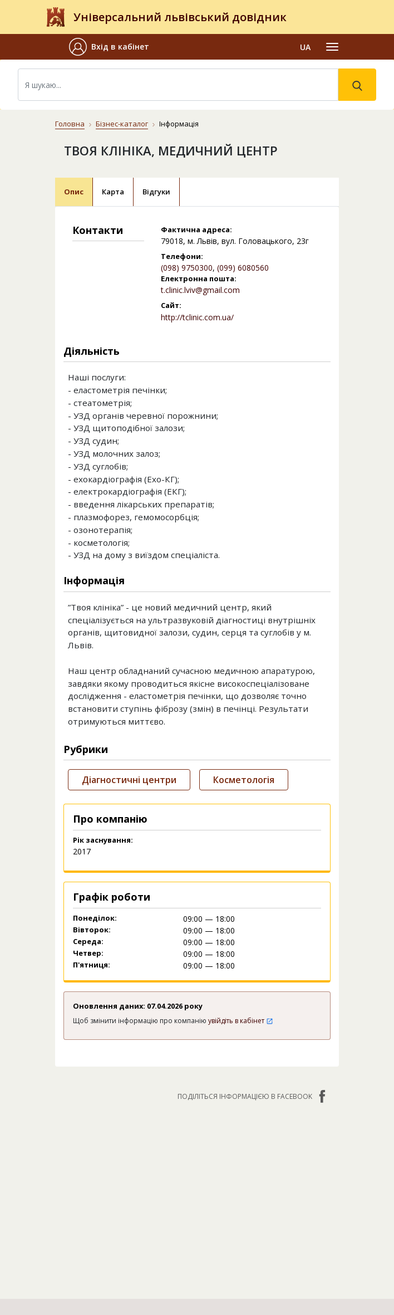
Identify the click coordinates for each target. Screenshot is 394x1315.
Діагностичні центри (129, 780)
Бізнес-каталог (122, 124)
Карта (113, 192)
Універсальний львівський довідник (180, 17)
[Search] (178, 85)
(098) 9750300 (187, 267)
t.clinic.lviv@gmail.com (200, 290)
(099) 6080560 (243, 267)
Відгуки (156, 192)
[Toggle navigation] (332, 46)
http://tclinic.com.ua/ (197, 317)
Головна (70, 124)
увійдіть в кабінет (240, 1020)
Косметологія (243, 780)
